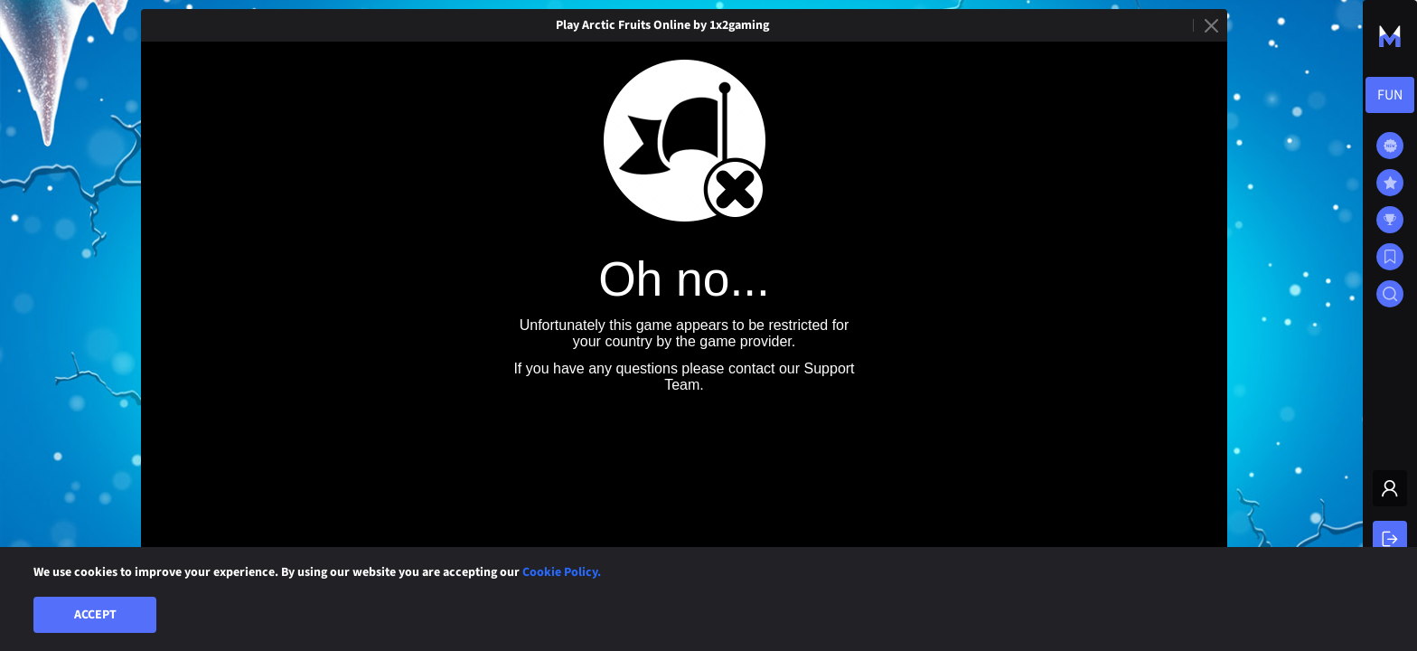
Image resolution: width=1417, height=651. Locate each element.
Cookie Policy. (561, 572)
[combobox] (1389, 95)
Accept (95, 615)
